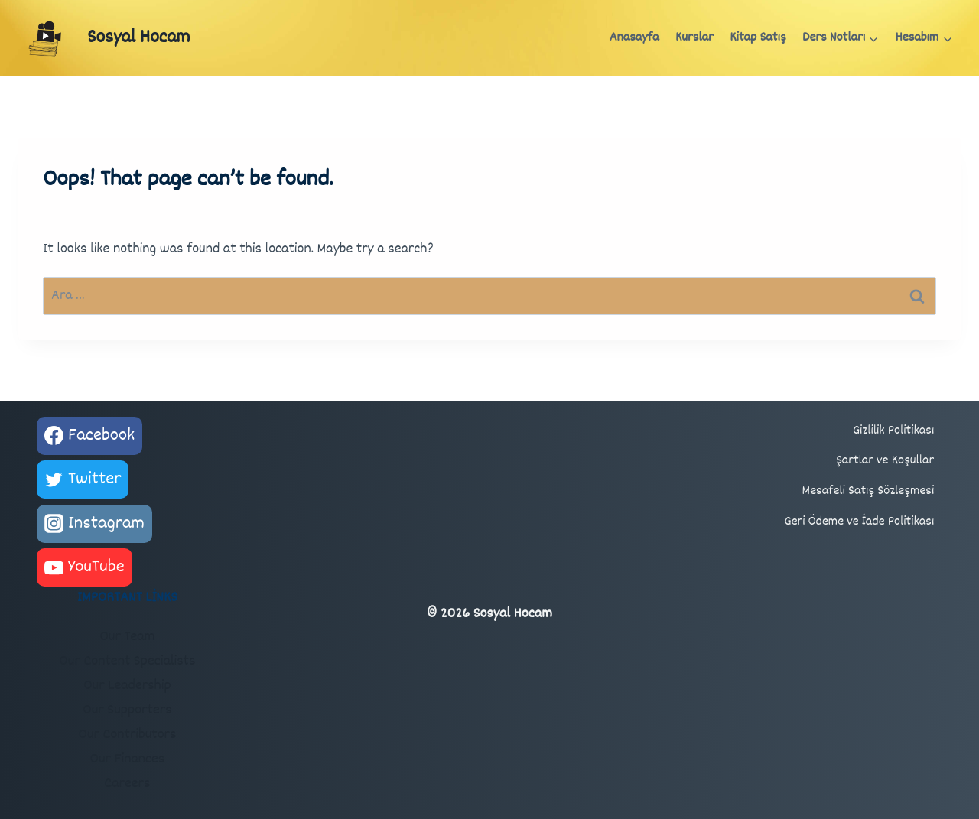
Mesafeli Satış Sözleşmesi (868, 491)
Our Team (126, 637)
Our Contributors (127, 735)
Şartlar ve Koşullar (885, 460)
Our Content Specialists (127, 661)
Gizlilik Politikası (893, 430)
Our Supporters (127, 710)
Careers (127, 784)
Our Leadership (127, 686)
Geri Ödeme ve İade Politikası (860, 521)
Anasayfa (634, 37)
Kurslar (694, 37)
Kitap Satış (757, 37)
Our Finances (126, 759)
